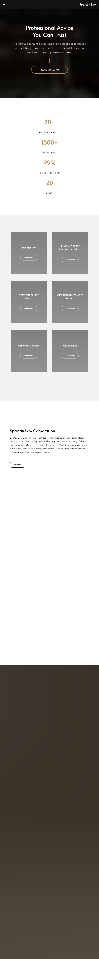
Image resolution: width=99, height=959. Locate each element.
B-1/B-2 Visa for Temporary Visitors (70, 247)
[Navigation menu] (4, 4)
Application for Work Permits (70, 296)
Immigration (28, 247)
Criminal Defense (29, 345)
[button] (49, 70)
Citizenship (70, 345)
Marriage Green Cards (29, 296)
